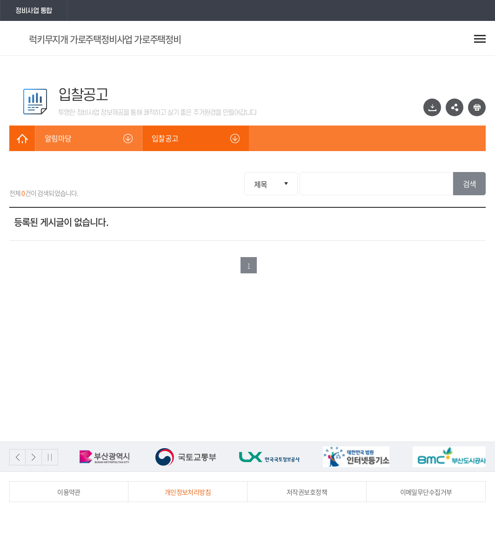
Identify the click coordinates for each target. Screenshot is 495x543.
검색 (469, 183)
